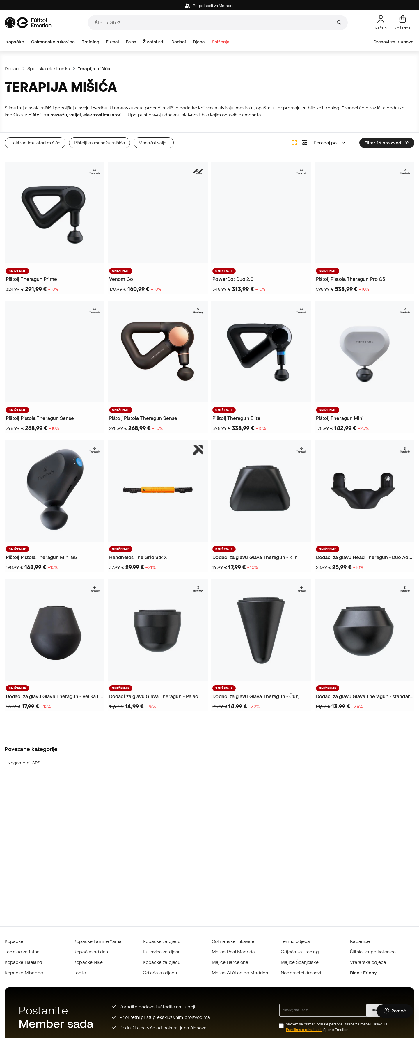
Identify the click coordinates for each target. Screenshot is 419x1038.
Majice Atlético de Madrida (240, 972)
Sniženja (221, 41)
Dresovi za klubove (393, 41)
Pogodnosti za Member (209, 5)
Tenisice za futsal (22, 951)
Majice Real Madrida (233, 951)
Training (90, 41)
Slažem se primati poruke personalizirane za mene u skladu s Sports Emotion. (336, 1027)
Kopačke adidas (91, 951)
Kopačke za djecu (161, 941)
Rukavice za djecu (162, 951)
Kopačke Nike (88, 962)
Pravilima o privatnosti (304, 1030)
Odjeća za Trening (300, 951)
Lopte (80, 972)
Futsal (112, 41)
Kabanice (360, 941)
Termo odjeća (295, 941)
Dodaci (178, 41)
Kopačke (15, 41)
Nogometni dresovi (301, 972)
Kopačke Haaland (23, 962)
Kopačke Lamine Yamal (98, 941)
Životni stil (153, 41)
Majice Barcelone (230, 962)
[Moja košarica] (402, 22)
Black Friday (363, 972)
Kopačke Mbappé (24, 972)
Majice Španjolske (299, 962)
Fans (131, 41)
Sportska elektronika (48, 68)
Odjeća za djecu (160, 972)
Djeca (199, 41)
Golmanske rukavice (53, 41)
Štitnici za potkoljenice (373, 951)
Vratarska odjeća (368, 962)
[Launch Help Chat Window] (395, 1011)
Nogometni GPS (24, 762)
